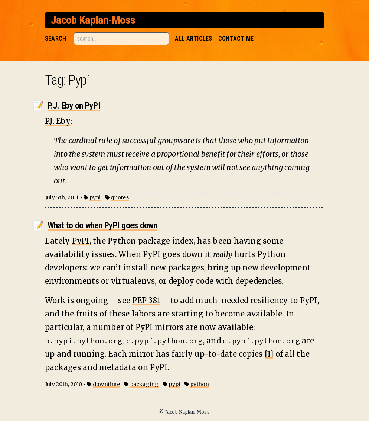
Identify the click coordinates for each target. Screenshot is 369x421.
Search (55, 38)
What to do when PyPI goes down (102, 225)
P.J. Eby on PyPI (74, 105)
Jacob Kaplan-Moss (93, 19)
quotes (119, 197)
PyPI (80, 240)
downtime (106, 384)
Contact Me (236, 38)
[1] (269, 354)
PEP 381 (146, 300)
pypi (95, 197)
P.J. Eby (58, 121)
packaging (144, 384)
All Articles (193, 38)
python (199, 384)
